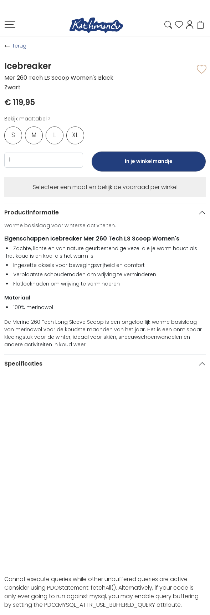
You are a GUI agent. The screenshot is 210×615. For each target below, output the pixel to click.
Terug (19, 45)
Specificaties (23, 363)
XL (75, 135)
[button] (189, 24)
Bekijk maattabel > (27, 118)
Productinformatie (31, 212)
